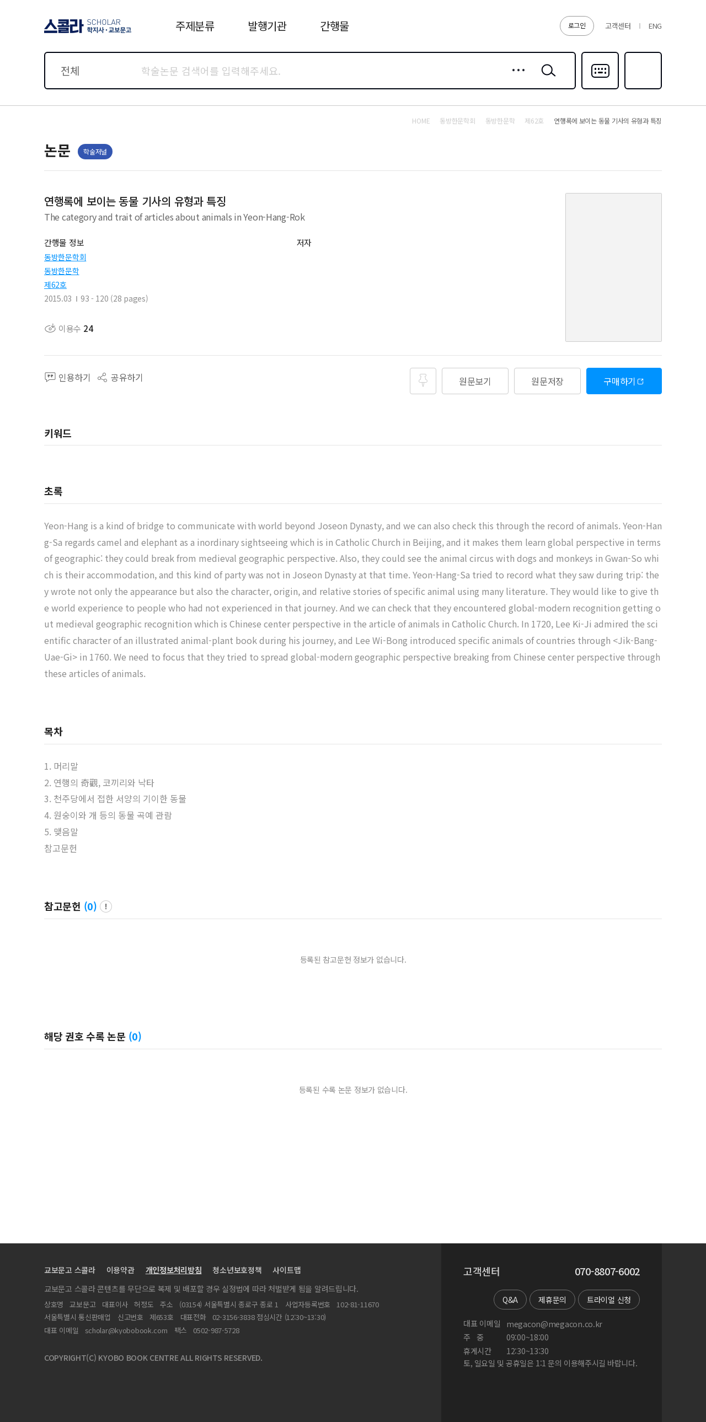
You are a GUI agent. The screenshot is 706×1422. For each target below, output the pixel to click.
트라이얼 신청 (609, 1299)
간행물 (334, 26)
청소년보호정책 (236, 1269)
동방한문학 (61, 270)
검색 (546, 78)
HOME (421, 121)
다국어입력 (600, 88)
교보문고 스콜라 (69, 1269)
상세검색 (515, 78)
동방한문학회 (65, 256)
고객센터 (618, 25)
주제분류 (195, 26)
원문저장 (547, 381)
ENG (655, 25)
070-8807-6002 (607, 1271)
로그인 (577, 25)
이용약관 (120, 1269)
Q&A (510, 1299)
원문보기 (475, 381)
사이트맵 (286, 1269)
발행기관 (267, 26)
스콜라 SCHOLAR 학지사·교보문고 (86, 32)
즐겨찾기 (641, 88)
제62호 (55, 284)
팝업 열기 (106, 906)
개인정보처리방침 (174, 1269)
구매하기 (619, 381)
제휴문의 (552, 1299)
